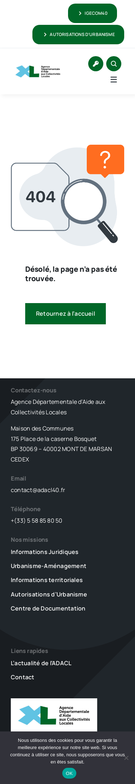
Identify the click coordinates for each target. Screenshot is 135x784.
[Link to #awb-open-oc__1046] (113, 63)
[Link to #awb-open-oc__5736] (113, 79)
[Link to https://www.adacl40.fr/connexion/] (95, 63)
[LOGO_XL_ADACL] (38, 64)
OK (69, 773)
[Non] (126, 757)
